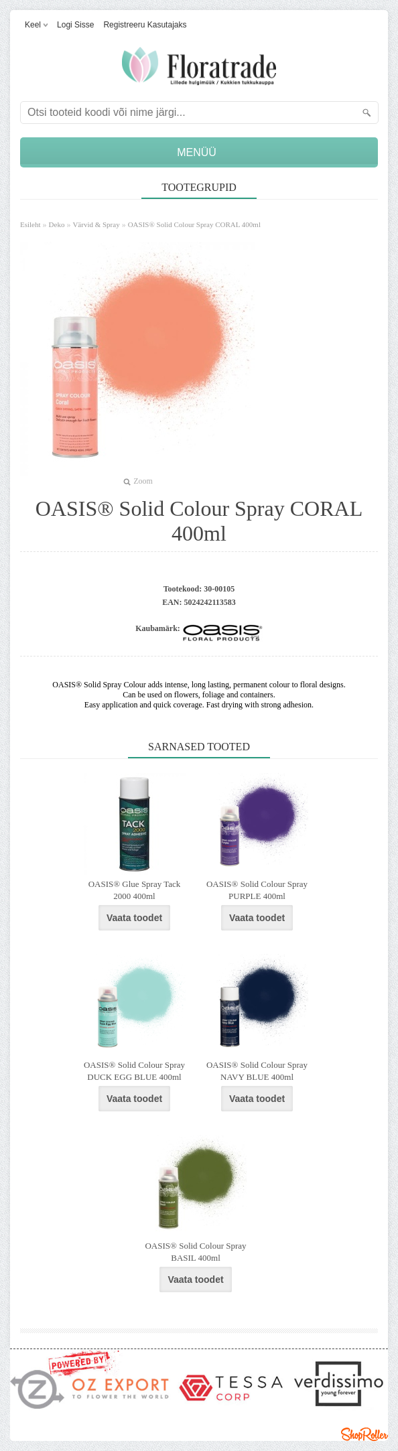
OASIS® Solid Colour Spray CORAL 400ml (194, 224)
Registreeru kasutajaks (144, 24)
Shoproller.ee (364, 1434)
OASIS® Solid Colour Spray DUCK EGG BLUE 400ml (134, 1071)
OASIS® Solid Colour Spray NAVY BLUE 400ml (257, 1071)
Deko (57, 224)
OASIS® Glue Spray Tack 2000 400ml (134, 890)
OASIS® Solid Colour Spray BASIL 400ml (195, 1252)
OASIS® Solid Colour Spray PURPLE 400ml (257, 890)
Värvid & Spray (95, 224)
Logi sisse (75, 24)
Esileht (30, 224)
